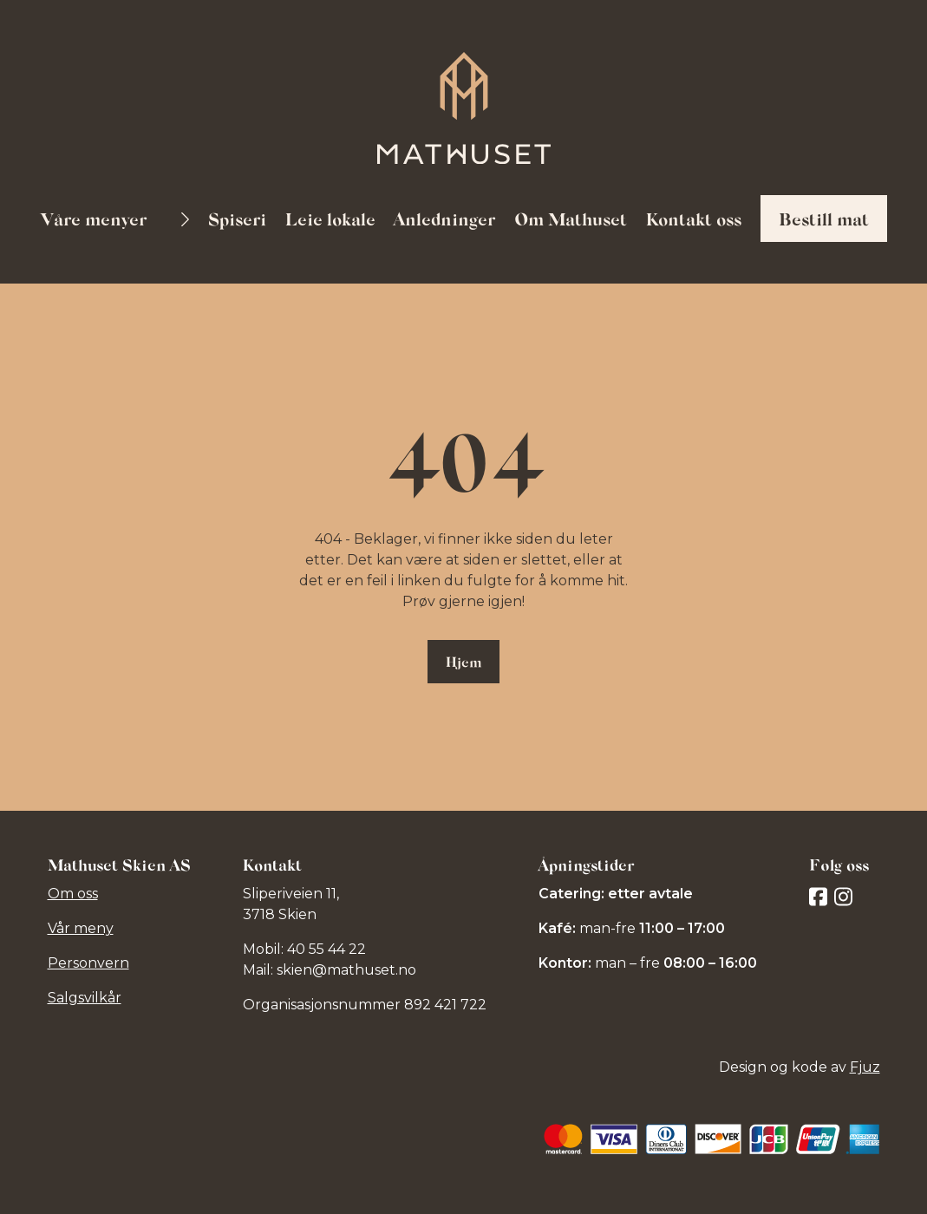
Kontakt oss (693, 218)
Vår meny (81, 928)
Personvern (88, 963)
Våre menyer (96, 218)
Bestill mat (824, 218)
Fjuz (865, 1067)
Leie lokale (330, 218)
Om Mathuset (570, 218)
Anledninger (444, 218)
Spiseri (237, 218)
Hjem (463, 661)
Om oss (73, 893)
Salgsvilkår (84, 997)
